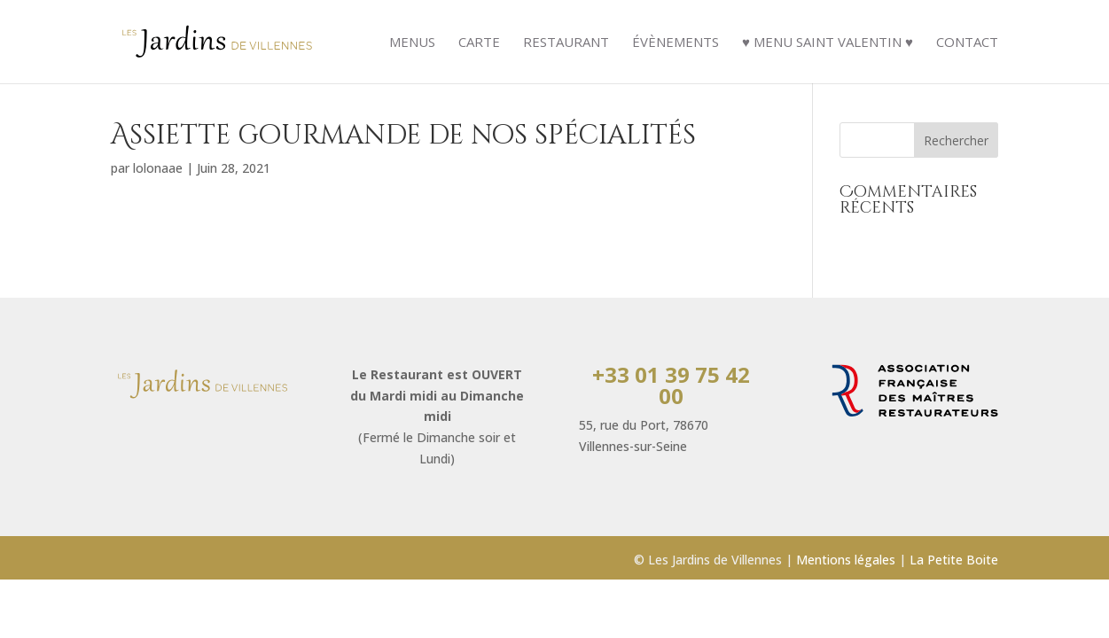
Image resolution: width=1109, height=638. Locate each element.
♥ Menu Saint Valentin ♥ (827, 43)
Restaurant (566, 43)
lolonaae (158, 168)
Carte (479, 43)
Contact (967, 43)
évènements (675, 43)
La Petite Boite (954, 559)
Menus (412, 43)
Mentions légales (845, 559)
